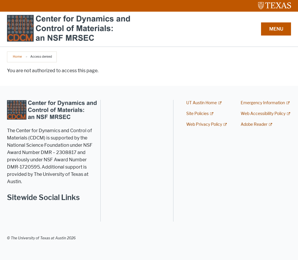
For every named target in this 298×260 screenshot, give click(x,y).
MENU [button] (276, 29)
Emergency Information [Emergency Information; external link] (263, 102)
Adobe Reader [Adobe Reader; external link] (254, 124)
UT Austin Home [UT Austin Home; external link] (201, 102)
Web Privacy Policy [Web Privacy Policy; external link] (204, 124)
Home (17, 56)
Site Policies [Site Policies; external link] (197, 113)
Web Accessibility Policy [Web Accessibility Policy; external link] (263, 113)
